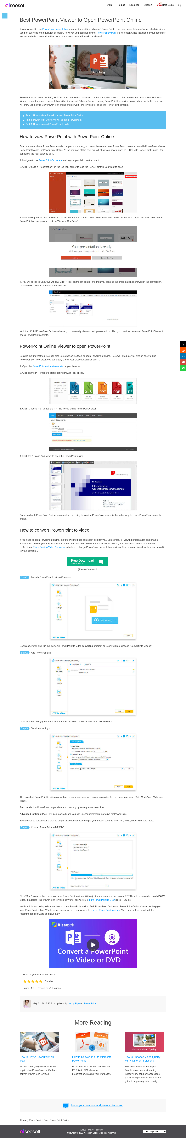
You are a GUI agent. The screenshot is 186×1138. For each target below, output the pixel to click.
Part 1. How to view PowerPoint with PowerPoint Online (54, 115)
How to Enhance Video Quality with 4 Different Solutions (142, 1059)
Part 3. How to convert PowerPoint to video (48, 124)
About (83, 1130)
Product (121, 5)
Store (109, 5)
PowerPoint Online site (50, 160)
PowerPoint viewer (106, 33)
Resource (134, 5)
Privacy (90, 1130)
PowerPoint (90, 1003)
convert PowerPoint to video (105, 910)
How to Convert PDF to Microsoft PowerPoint (91, 1059)
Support (148, 5)
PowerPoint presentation (55, 29)
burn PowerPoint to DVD (102, 900)
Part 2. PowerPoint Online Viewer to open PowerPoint (53, 120)
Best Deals (168, 5)
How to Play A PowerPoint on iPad (37, 1059)
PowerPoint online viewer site (48, 366)
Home (23, 1120)
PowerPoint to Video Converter (49, 547)
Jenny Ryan (74, 1003)
